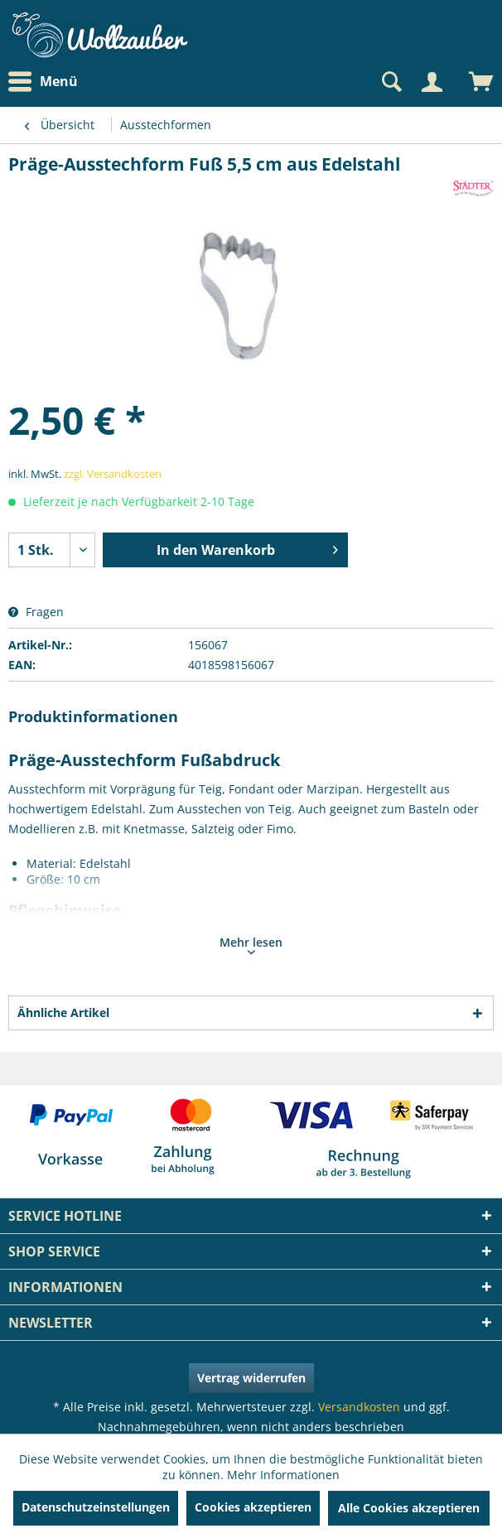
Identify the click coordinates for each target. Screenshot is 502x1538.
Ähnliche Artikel (63, 1012)
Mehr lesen (251, 944)
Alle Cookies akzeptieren (409, 1508)
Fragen (36, 612)
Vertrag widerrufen (251, 1378)
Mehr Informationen (283, 1475)
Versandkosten (359, 1407)
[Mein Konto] (431, 82)
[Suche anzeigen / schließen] (390, 82)
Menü (43, 82)
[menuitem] (47, 81)
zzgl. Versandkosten (113, 473)
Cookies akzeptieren (253, 1507)
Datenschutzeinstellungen (96, 1507)
